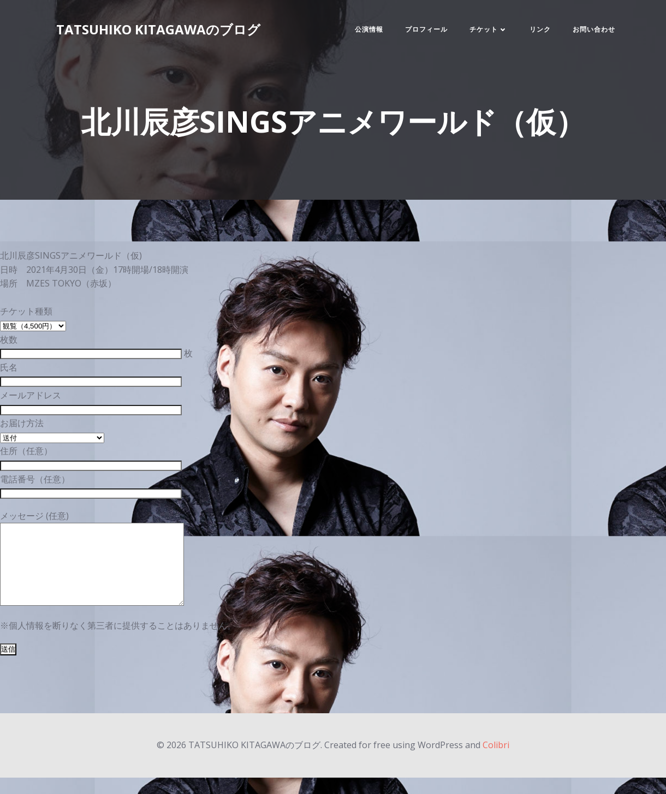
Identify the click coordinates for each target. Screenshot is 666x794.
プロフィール (426, 29)
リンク (540, 29)
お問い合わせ (594, 29)
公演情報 (369, 29)
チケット (488, 29)
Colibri (496, 761)
